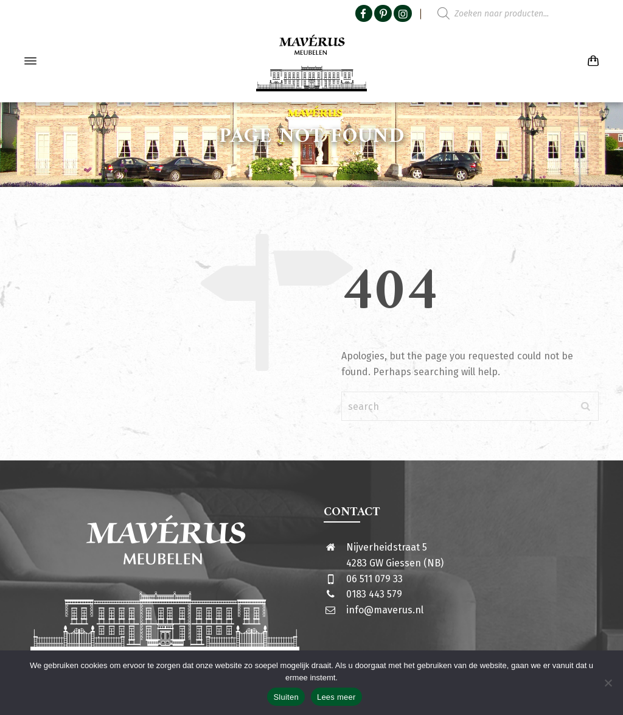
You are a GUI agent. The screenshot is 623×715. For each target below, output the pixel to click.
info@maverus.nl (384, 610)
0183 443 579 (374, 594)
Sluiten (286, 697)
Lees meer (336, 697)
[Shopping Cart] (591, 61)
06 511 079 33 (374, 579)
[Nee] (608, 683)
